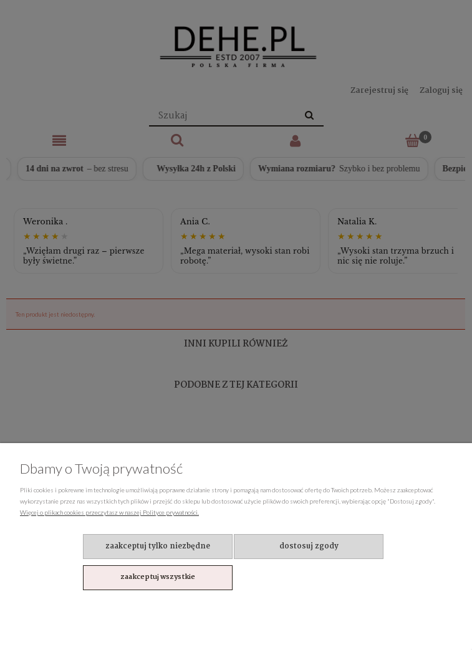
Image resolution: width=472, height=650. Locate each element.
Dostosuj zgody (309, 546)
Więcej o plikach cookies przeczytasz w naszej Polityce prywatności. (109, 512)
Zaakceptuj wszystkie (157, 577)
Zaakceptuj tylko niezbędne (157, 546)
